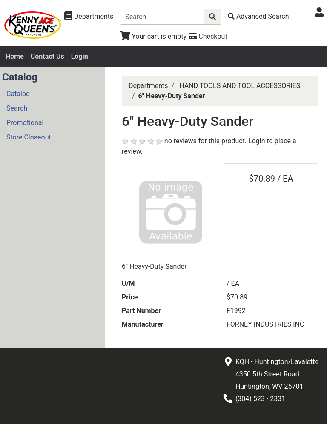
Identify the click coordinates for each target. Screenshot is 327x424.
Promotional (24, 123)
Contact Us (47, 56)
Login (79, 56)
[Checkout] (208, 36)
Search (16, 108)
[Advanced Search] (258, 16)
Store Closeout (28, 137)
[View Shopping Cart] (153, 36)
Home (15, 56)
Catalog (18, 94)
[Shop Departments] (89, 16)
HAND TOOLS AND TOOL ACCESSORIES (239, 86)
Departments (148, 86)
